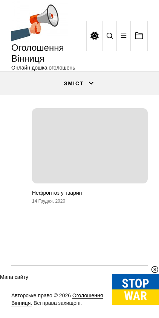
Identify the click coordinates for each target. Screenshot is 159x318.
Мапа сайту (14, 277)
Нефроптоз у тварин (57, 193)
